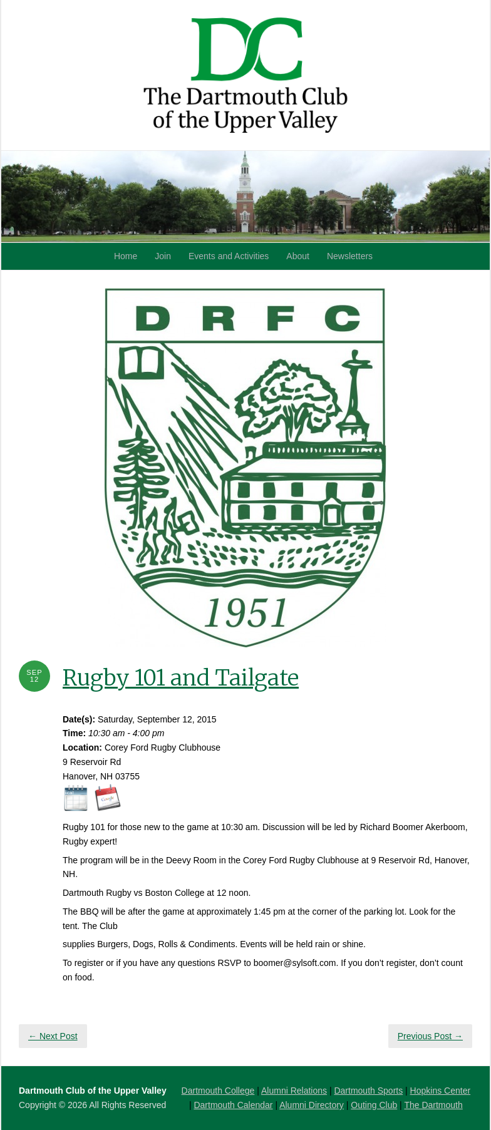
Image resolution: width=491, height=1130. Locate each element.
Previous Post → (430, 1036)
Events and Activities (229, 256)
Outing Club (374, 1105)
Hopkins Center (440, 1091)
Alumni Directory (311, 1105)
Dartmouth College (218, 1091)
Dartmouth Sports (368, 1091)
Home (125, 256)
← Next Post (53, 1036)
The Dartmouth (433, 1105)
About (297, 256)
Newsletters (350, 256)
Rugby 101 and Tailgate (181, 678)
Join (163, 256)
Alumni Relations (294, 1091)
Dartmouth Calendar (233, 1105)
